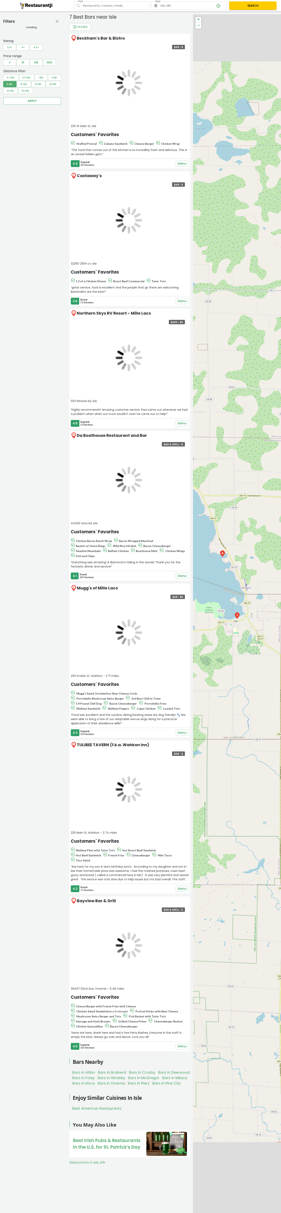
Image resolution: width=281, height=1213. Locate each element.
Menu (182, 163)
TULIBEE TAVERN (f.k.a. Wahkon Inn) (113, 745)
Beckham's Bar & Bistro (101, 38)
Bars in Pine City (166, 1083)
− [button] (198, 26)
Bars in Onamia (111, 1083)
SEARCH (252, 6)
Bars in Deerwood (174, 1072)
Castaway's (89, 176)
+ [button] (198, 20)
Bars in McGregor (143, 1077)
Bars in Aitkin (83, 1072)
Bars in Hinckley (111, 1077)
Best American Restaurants (96, 1108)
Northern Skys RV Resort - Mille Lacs (114, 313)
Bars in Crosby (142, 1072)
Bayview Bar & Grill (96, 901)
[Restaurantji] (36, 5)
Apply (32, 101)
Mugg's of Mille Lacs (97, 588)
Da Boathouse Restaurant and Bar (112, 435)
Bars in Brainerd (112, 1072)
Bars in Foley (83, 1077)
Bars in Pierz (138, 1083)
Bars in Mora (83, 1083)
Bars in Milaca (174, 1077)
